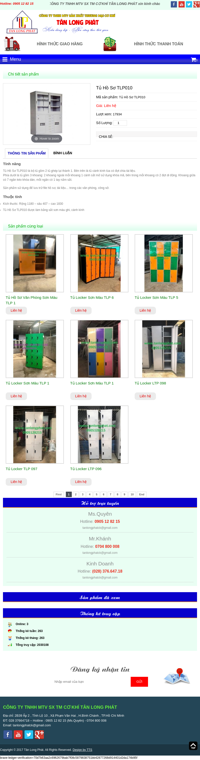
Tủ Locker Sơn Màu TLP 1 (27, 383)
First (59, 494)
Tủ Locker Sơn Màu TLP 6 (92, 297)
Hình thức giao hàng (60, 44)
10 (132, 494)
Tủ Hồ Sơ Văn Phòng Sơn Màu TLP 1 (31, 300)
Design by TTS (82, 750)
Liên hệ (16, 310)
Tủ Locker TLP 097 (21, 469)
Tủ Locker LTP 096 (86, 469)
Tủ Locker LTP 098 (150, 383)
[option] (46, 114)
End (141, 494)
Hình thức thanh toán (158, 44)
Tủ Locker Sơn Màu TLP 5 (156, 297)
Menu (11, 59)
